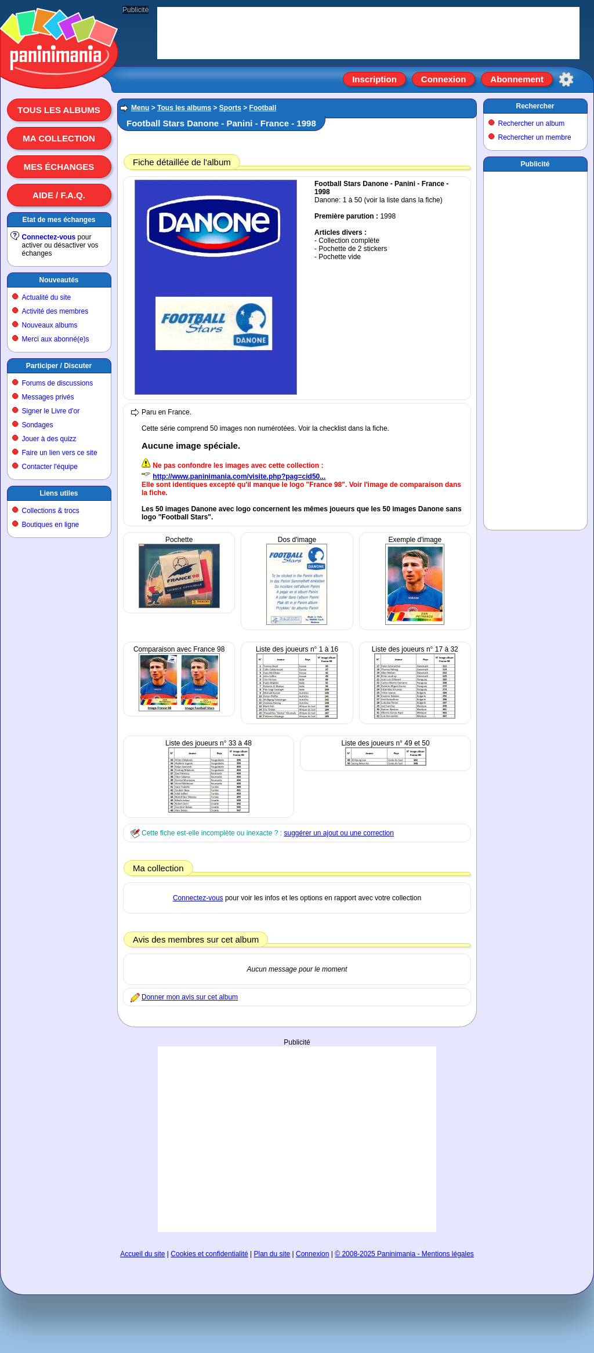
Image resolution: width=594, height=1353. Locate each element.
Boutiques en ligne (50, 525)
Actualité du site (46, 297)
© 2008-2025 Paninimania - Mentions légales (404, 1254)
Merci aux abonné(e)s (55, 339)
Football (263, 108)
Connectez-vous (49, 237)
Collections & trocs (50, 511)
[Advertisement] (535, 348)
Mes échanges (59, 167)
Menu (140, 108)
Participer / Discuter (59, 366)
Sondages (37, 425)
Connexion (443, 79)
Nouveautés (58, 280)
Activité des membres (55, 311)
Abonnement (517, 79)
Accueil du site (142, 1254)
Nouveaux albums (50, 325)
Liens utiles (58, 493)
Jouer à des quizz (49, 439)
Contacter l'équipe (50, 467)
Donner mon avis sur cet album (190, 997)
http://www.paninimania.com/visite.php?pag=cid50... (239, 476)
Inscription (374, 79)
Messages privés (48, 397)
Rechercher (535, 106)
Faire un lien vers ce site (59, 453)
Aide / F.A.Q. (58, 195)
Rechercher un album (531, 123)
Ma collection (59, 138)
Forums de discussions (57, 383)
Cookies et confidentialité (209, 1254)
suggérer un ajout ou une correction (338, 833)
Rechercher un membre (534, 137)
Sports (230, 108)
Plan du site (272, 1254)
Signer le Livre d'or (51, 411)
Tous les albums (58, 110)
